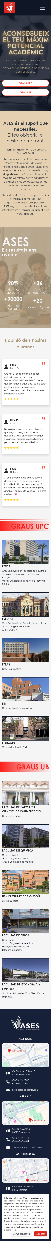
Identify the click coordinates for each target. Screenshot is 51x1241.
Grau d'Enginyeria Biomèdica (17, 943)
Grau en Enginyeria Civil (14, 747)
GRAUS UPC (25, 83)
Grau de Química (11, 855)
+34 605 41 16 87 (20, 1083)
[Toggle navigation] (42, 7)
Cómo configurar (21, 1233)
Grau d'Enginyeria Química (16, 858)
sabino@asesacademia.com (27, 1147)
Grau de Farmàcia (11, 815)
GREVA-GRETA (9, 629)
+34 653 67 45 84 (20, 1141)
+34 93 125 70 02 (20, 1080)
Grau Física (8, 939)
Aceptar (40, 1233)
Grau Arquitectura (11, 668)
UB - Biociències (10, 900)
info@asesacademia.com (25, 1089)
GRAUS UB (25, 92)
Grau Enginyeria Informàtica (17, 708)
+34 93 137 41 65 (20, 1137)
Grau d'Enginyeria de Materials (18, 861)
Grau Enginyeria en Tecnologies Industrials (24, 570)
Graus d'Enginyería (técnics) (16, 626)
